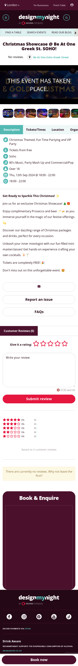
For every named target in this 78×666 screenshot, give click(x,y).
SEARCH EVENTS (36, 32)
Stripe (28, 628)
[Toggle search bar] (66, 17)
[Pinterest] (39, 616)
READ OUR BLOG (61, 32)
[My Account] (72, 5)
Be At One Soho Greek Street (51, 57)
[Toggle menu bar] (6, 17)
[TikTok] (68, 616)
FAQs (39, 311)
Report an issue (39, 299)
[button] (39, 420)
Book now (39, 659)
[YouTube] (54, 616)
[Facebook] (9, 616)
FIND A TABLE (13, 32)
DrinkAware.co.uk (12, 650)
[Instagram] (24, 616)
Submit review (39, 398)
